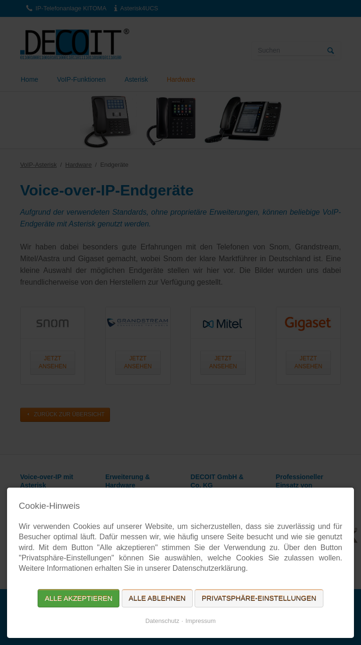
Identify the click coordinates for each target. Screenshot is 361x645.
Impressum (201, 620)
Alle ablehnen (157, 598)
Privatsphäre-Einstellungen (259, 598)
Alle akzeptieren (78, 598)
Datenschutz (162, 620)
